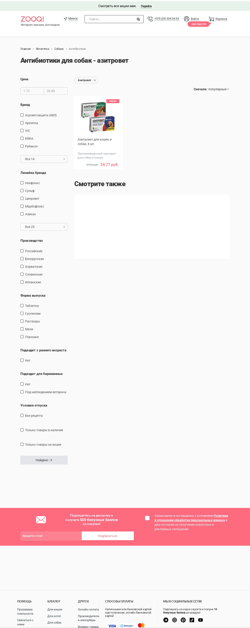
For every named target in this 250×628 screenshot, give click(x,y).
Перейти (146, 4)
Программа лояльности (25, 611)
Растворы (32, 320)
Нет (27, 359)
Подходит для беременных (41, 372)
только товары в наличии (44, 429)
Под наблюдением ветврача (45, 390)
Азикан (30, 213)
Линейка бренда (33, 171)
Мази (29, 328)
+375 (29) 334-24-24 (166, 17)
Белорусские (34, 257)
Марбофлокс (34, 205)
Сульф (30, 189)
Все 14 (45, 157)
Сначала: (200, 88)
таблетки (32, 304)
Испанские (33, 280)
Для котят (54, 616)
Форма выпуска (32, 294)
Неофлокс (32, 181)
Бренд (25, 103)
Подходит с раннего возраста (43, 349)
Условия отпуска (33, 404)
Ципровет (32, 197)
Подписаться (107, 534)
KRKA (29, 137)
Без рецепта (34, 414)
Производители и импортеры (88, 618)
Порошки (32, 335)
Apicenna (31, 121)
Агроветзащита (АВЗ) (41, 113)
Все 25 (45, 225)
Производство (31, 239)
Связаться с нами (25, 622)
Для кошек (54, 609)
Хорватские (33, 265)
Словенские (34, 273)
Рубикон (31, 145)
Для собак (54, 622)
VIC (27, 129)
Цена (24, 78)
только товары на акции (43, 443)
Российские (33, 249)
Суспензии (33, 312)
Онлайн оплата (88, 609)
